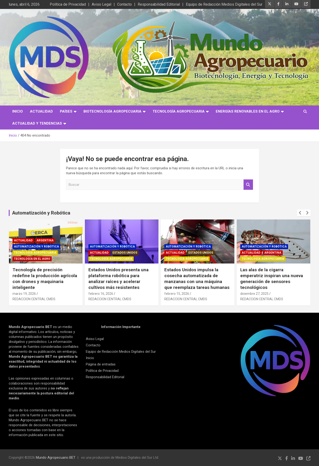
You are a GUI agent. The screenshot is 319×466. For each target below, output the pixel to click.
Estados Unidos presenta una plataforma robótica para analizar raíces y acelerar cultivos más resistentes (118, 278)
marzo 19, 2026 (24, 294)
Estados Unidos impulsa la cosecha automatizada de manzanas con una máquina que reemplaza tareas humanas (196, 278)
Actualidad (41, 111)
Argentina (45, 240)
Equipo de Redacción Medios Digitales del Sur (224, 4)
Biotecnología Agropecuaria (112, 111)
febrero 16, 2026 (100, 294)
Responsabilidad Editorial (159, 4)
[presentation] (300, 213)
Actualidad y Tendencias (37, 123)
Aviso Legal (101, 4)
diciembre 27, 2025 (254, 294)
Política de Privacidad (68, 4)
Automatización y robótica (36, 246)
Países (66, 111)
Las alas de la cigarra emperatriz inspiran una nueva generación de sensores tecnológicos (271, 278)
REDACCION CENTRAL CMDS (33, 299)
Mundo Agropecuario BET (55, 457)
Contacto (124, 4)
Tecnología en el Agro (32, 258)
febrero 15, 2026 (176, 294)
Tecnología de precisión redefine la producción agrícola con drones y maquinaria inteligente (44, 278)
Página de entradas (101, 364)
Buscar (248, 184)
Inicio (17, 111)
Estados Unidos (124, 252)
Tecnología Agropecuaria (179, 111)
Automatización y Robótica (41, 213)
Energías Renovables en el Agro (248, 111)
